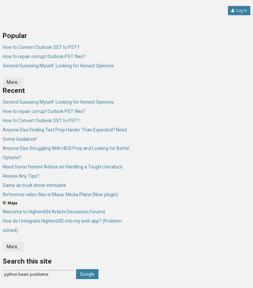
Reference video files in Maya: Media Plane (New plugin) (60, 194)
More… (13, 82)
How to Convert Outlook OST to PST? (41, 47)
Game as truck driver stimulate (34, 185)
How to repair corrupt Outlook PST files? (44, 56)
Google (87, 274)
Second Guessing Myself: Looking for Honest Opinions (58, 65)
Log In (239, 10)
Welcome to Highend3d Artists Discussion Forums (54, 211)
